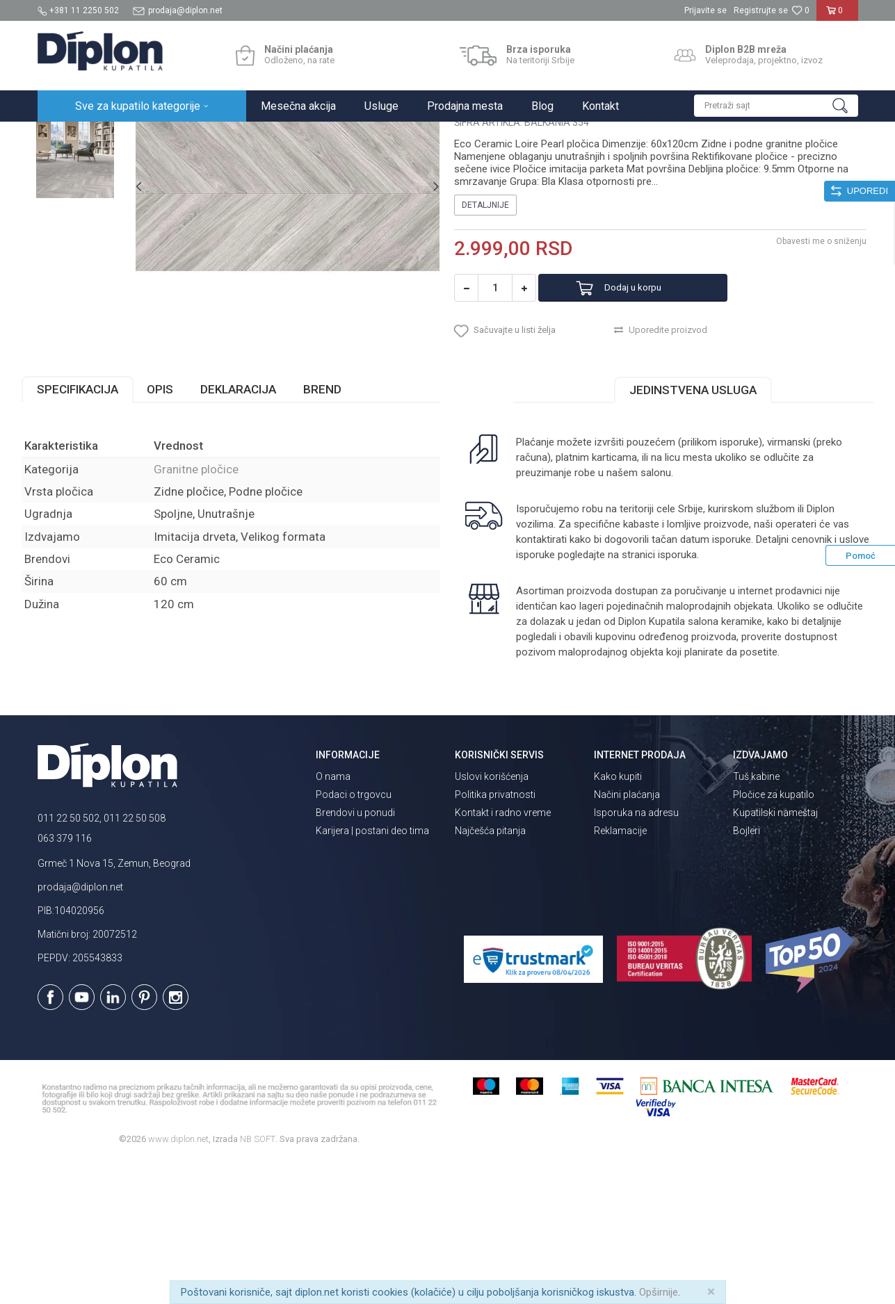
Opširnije (658, 1292)
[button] (776, 106)
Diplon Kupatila (68, 136)
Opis (176, 532)
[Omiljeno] (800, 10)
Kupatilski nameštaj (775, 955)
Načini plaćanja (627, 937)
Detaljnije (486, 337)
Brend (338, 532)
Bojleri (746, 973)
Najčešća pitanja (490, 973)
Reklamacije (620, 973)
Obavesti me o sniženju (806, 373)
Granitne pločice (253, 136)
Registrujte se (761, 10)
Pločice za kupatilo (773, 937)
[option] (89, 209)
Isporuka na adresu (636, 955)
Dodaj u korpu (651, 420)
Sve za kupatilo (139, 136)
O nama (333, 918)
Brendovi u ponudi (355, 955)
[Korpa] (837, 16)
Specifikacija (93, 532)
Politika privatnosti (495, 937)
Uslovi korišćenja (492, 918)
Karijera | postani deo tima (372, 973)
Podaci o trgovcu (354, 937)
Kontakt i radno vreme (503, 955)
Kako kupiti (618, 918)
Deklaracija (254, 532)
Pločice (195, 136)
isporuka (707, 697)
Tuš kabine (756, 918)
